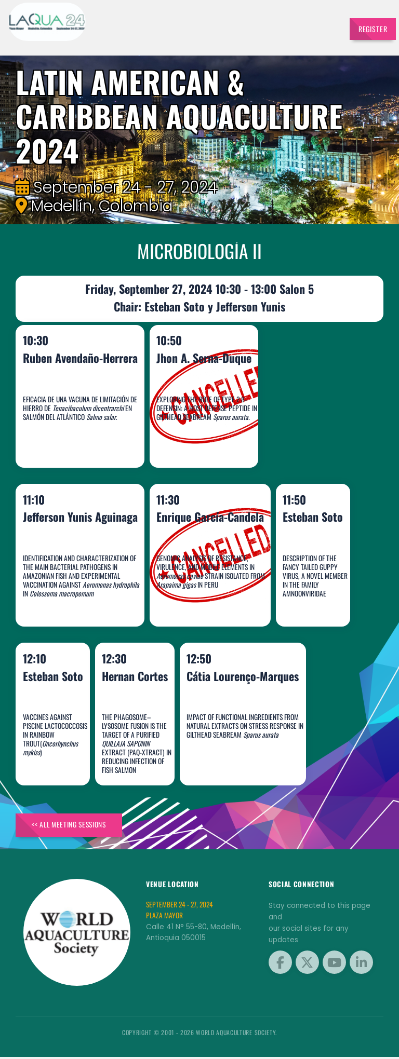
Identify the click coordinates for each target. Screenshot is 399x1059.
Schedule (184, 26)
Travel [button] (320, 26)
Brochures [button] (285, 26)
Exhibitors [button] (146, 26)
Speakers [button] (109, 26)
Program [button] (248, 26)
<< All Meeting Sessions (73, 826)
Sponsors (216, 26)
